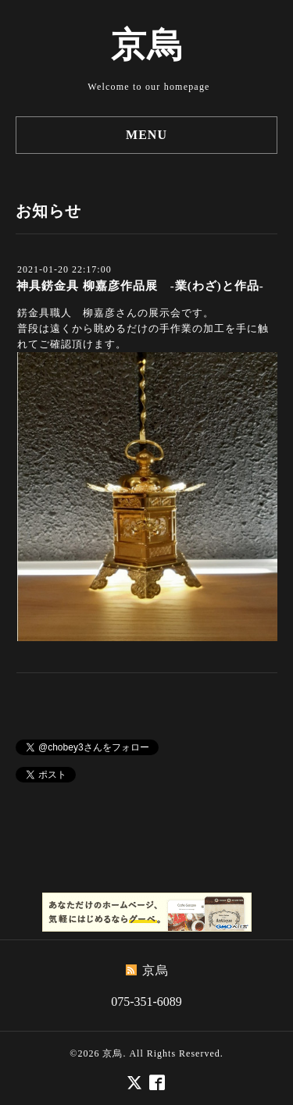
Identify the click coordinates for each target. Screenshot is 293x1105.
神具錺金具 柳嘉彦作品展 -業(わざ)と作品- (140, 286)
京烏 (147, 45)
